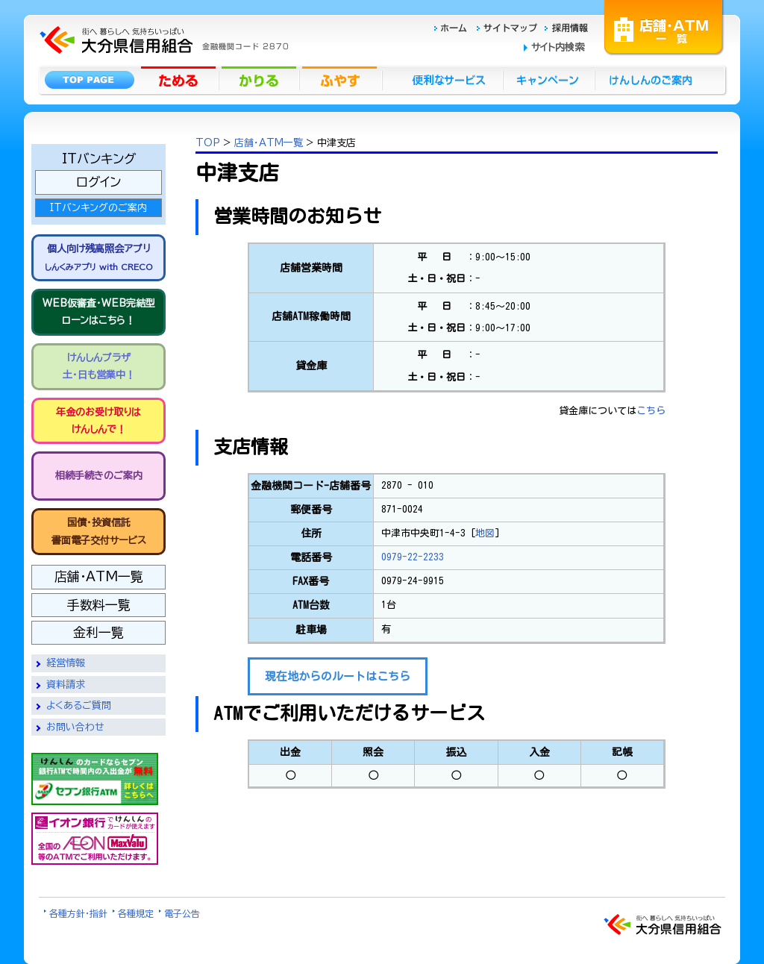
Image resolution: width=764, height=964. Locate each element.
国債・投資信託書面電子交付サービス (98, 531)
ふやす (341, 79)
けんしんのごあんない (655, 79)
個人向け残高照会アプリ (98, 257)
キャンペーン (549, 79)
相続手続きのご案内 (99, 476)
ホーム (454, 25)
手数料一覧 (99, 604)
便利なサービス (442, 79)
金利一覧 (98, 632)
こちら (651, 411)
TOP (207, 143)
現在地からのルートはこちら (337, 676)
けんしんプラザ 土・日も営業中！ (99, 366)
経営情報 (65, 663)
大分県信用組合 (161, 8)
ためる (180, 79)
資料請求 (65, 684)
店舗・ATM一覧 (664, 26)
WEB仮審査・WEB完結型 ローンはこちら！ (99, 311)
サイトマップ (508, 25)
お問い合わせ (75, 727)
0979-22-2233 (412, 557)
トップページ (89, 79)
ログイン (98, 181)
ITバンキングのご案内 (98, 208)
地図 (485, 533)
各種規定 (136, 913)
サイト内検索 (557, 47)
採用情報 (566, 25)
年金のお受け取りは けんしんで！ (98, 420)
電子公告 (182, 913)
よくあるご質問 (78, 705)
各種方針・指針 (78, 913)
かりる (260, 79)
